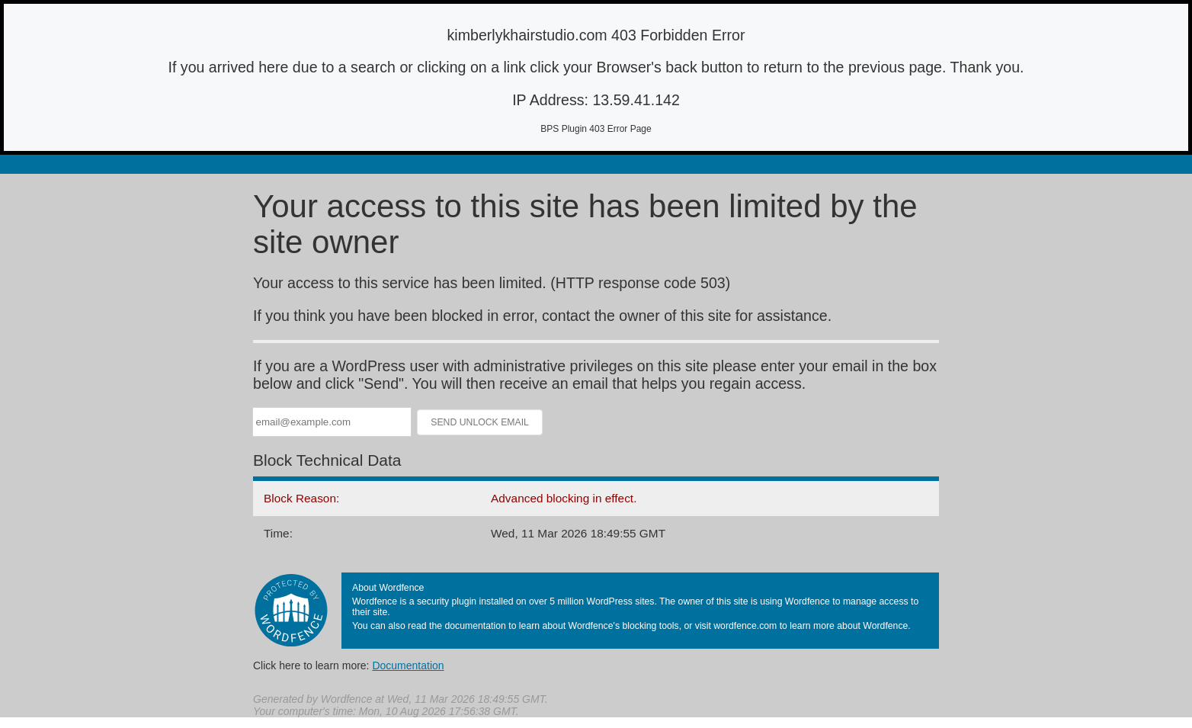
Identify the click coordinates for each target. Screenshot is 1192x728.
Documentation (408, 665)
